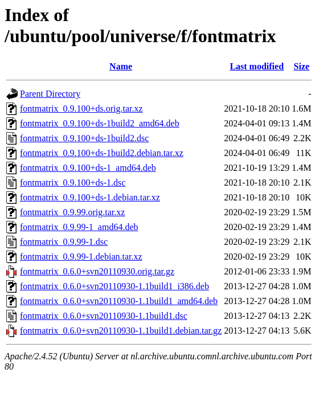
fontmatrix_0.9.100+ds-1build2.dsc (84, 138)
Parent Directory (50, 94)
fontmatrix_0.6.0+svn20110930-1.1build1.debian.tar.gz (121, 330)
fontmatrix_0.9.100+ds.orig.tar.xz (81, 108)
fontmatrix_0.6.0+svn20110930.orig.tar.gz (97, 271)
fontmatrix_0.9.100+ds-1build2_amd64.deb (99, 123)
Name (120, 66)
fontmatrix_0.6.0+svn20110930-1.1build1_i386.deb (114, 286)
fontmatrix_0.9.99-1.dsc (64, 242)
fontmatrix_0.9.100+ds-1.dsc (72, 182)
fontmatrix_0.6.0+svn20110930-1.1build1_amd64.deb (119, 301)
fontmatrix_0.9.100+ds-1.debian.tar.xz (90, 197)
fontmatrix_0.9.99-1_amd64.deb (79, 227)
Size (302, 66)
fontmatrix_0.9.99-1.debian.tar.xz (81, 256)
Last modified (257, 66)
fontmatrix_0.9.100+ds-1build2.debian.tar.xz (101, 153)
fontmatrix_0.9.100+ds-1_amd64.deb (88, 168)
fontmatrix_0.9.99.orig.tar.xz (72, 212)
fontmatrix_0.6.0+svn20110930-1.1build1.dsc (103, 316)
